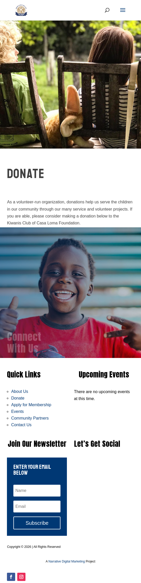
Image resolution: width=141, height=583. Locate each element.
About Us (19, 391)
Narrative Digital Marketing (66, 561)
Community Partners (30, 418)
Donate (17, 398)
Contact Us (21, 425)
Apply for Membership (31, 405)
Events (17, 411)
